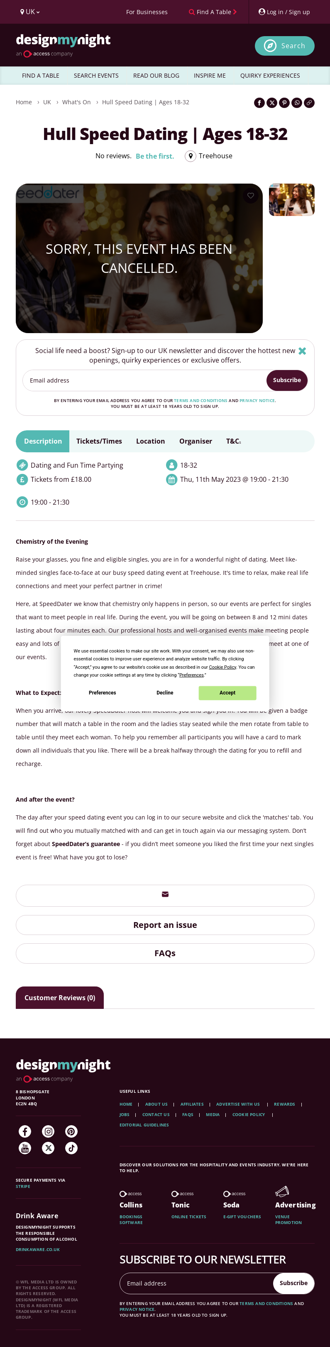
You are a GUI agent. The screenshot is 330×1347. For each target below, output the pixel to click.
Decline (164, 693)
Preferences (102, 693)
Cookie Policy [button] (222, 667)
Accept (227, 693)
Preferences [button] (191, 674)
